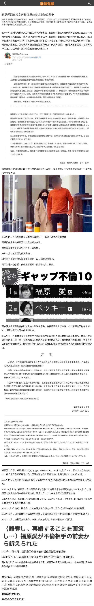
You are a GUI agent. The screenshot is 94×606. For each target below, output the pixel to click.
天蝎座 (85, 581)
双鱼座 (61, 577)
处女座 (69, 581)
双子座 (53, 581)
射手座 (85, 577)
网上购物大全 (39, 577)
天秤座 (11, 581)
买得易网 (52, 577)
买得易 (16, 577)
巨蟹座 (61, 581)
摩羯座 (77, 577)
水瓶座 (69, 577)
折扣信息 (26, 577)
